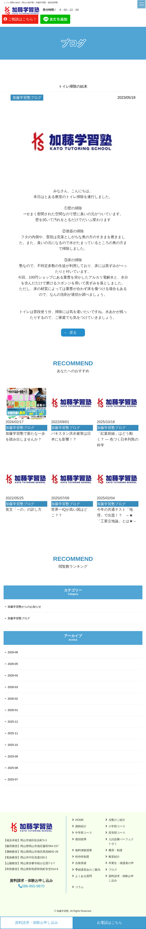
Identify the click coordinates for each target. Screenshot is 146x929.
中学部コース (83, 832)
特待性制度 (82, 856)
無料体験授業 (83, 850)
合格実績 (80, 863)
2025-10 (13, 744)
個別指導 (80, 839)
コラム (79, 887)
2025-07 (13, 779)
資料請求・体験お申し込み (36, 923)
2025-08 (13, 767)
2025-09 (13, 756)
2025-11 (13, 733)
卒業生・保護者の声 (121, 863)
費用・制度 (115, 850)
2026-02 (13, 698)
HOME (79, 819)
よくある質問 (83, 876)
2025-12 (13, 721)
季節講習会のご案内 (87, 869)
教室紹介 (114, 856)
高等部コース (117, 832)
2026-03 (13, 687)
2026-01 (13, 710)
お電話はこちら (109, 923)
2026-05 (13, 663)
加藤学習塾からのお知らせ (24, 606)
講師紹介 (80, 826)
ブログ (113, 869)
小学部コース (117, 826)
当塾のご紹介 (117, 819)
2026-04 (13, 675)
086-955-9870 (31, 886)
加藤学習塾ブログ (19, 618)
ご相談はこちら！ (22, 19)
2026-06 (13, 652)
